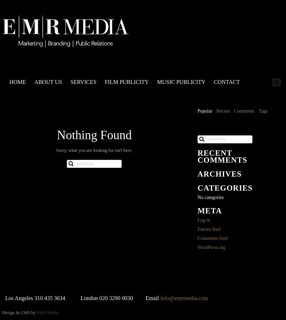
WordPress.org (212, 247)
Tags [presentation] (263, 111)
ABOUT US (48, 82)
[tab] (205, 111)
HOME (17, 82)
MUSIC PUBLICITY (181, 82)
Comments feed (213, 238)
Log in (204, 220)
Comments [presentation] (244, 111)
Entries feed (209, 229)
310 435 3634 (50, 298)
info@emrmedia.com (184, 298)
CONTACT (227, 82)
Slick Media (47, 312)
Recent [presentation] (223, 111)
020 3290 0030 (116, 298)
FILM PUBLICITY (127, 82)
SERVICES (83, 82)
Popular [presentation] (205, 111)
